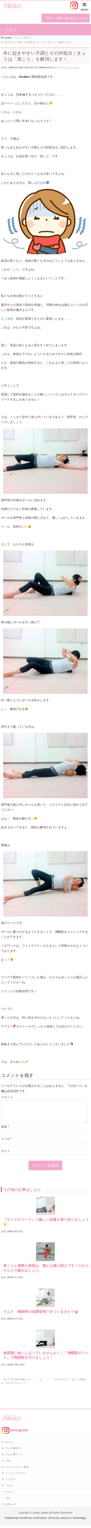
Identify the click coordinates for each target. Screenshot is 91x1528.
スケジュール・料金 (17, 1468)
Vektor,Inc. (66, 1519)
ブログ (69, 67)
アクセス (10, 1480)
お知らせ (10, 1505)
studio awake (40, 1514)
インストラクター (15, 1474)
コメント (7, 1097)
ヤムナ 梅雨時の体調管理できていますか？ (42, 1316)
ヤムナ (76, 67)
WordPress (25, 1519)
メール (6, 1143)
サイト (5, 1155)
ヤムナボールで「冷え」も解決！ (72, 1383)
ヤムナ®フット (14, 1456)
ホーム (9, 1443)
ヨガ (8, 1462)
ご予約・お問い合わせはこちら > (65, 18)
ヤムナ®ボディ (14, 1449)
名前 (5, 1131)
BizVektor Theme (46, 1519)
